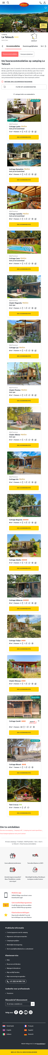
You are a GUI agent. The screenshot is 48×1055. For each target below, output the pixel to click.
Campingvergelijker (13, 940)
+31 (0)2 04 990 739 (16, 981)
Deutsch (28, 1034)
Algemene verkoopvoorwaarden (17, 936)
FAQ (8, 960)
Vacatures (10, 993)
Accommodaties (13, 46)
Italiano (6, 1034)
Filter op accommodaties (19, 87)
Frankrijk (20, 841)
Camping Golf (18, 830)
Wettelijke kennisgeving (14, 944)
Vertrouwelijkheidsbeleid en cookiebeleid (20, 949)
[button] (2, 46)
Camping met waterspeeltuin (33, 830)
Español (28, 1030)
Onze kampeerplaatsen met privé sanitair (13, 833)
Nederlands (8, 1026)
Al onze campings (10, 841)
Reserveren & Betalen (13, 964)
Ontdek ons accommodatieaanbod (16, 82)
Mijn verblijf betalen (13, 972)
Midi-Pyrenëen (28, 841)
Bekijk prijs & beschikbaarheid (24, 1052)
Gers (6, 40)
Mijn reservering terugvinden (16, 976)
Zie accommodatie (24, 137)
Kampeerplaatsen (27, 54)
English (6, 1030)
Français (28, 1026)
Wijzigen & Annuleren (13, 968)
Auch (3, 40)
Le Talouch (15, 844)
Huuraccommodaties (10, 54)
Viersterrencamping (6, 830)
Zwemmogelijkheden (30, 46)
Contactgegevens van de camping (17, 932)
